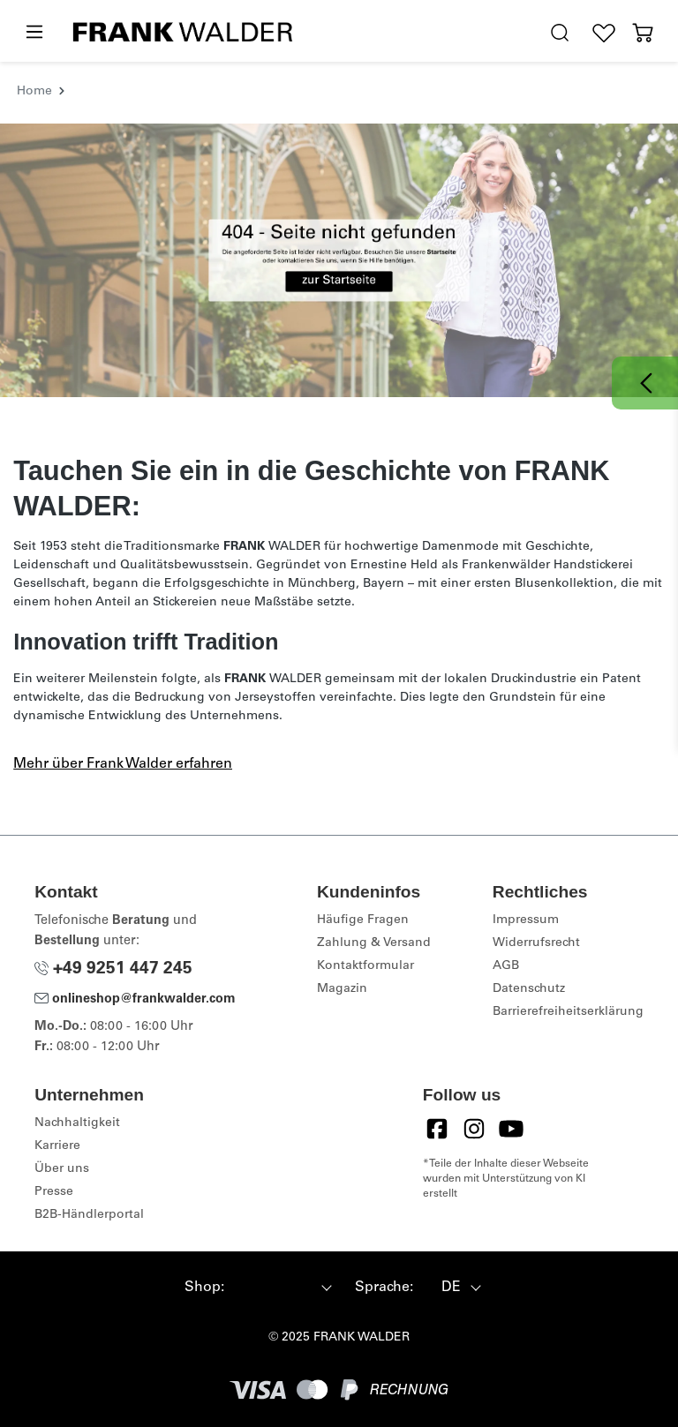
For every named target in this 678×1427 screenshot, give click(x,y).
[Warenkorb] (642, 33)
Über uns (61, 1169)
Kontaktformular (365, 966)
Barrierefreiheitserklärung (568, 1012)
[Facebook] (437, 1129)
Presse (53, 1192)
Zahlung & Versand (374, 943)
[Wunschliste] (604, 33)
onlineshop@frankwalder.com (135, 1000)
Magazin (342, 989)
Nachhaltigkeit (77, 1123)
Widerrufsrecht (536, 943)
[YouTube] (511, 1129)
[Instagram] (474, 1129)
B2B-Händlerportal (89, 1215)
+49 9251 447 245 (113, 969)
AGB (506, 966)
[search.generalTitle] (560, 33)
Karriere (57, 1146)
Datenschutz (529, 989)
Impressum (526, 920)
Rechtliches (540, 891)
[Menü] (33, 32)
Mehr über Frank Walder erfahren (122, 764)
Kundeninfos (368, 891)
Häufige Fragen (363, 920)
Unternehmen (89, 1094)
